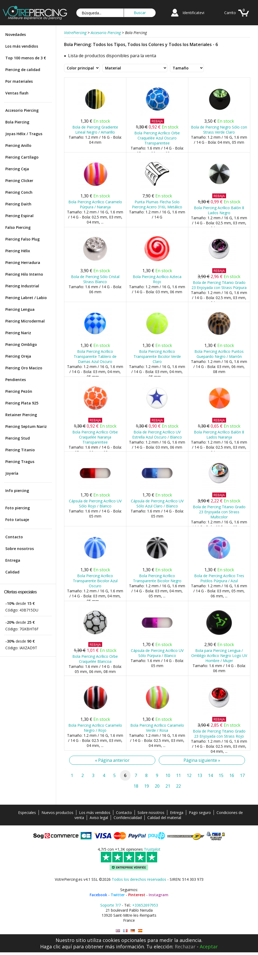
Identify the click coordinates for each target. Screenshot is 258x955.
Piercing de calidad (22, 69)
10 (167, 775)
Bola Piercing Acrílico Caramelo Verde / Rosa (157, 728)
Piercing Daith (18, 203)
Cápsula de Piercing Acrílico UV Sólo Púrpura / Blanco (157, 653)
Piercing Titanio (20, 449)
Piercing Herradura (22, 262)
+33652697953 (145, 905)
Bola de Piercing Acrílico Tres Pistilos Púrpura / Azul (219, 578)
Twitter (118, 894)
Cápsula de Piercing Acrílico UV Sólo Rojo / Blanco (95, 503)
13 (199, 775)
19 (146, 786)
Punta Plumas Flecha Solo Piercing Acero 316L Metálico (157, 204)
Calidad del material (164, 817)
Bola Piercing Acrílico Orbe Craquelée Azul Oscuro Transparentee (157, 138)
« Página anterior (112, 760)
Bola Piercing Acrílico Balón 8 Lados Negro (219, 210)
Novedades (15, 34)
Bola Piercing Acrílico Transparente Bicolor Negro (157, 578)
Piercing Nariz (18, 332)
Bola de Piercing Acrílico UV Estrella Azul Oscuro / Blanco (157, 434)
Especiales (27, 812)
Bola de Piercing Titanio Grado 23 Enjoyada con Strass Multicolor (219, 511)
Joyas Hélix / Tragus (23, 133)
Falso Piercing (18, 227)
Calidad (12, 571)
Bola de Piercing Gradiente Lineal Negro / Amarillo (95, 130)
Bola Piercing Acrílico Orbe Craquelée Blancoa (95, 659)
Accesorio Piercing (22, 110)
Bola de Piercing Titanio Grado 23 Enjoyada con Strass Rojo (219, 734)
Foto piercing (17, 507)
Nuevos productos (57, 812)
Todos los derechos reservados (139, 879)
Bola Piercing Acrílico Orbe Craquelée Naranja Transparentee (95, 437)
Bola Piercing (17, 122)
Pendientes (15, 379)
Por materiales (19, 81)
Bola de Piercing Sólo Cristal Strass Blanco (95, 279)
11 (178, 775)
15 (221, 775)
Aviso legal (99, 817)
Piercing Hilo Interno (24, 274)
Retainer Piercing (21, 414)
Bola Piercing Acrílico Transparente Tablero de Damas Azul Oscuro (95, 356)
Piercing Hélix (17, 250)
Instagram (158, 894)
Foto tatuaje (17, 519)
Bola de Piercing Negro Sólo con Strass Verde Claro (219, 130)
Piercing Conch (18, 192)
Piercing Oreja (18, 356)
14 (210, 775)
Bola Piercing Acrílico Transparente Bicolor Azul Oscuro (95, 580)
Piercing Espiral (19, 215)
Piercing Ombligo (21, 344)
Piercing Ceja (17, 168)
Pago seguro (200, 812)
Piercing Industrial (22, 285)
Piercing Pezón (18, 391)
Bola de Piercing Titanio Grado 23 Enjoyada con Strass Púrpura (219, 285)
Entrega (12, 560)
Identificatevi (193, 12)
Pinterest (136, 894)
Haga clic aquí (56, 946)
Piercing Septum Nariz (26, 426)
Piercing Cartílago (22, 157)
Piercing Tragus (19, 461)
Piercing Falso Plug (22, 239)
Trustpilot (152, 849)
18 (136, 786)
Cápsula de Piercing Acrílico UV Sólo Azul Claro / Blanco (157, 503)
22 (178, 786)
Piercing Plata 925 (21, 403)
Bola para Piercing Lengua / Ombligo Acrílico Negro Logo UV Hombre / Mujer (219, 655)
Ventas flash (16, 93)
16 (231, 775)
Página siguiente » (202, 760)
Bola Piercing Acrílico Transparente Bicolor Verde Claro (157, 356)
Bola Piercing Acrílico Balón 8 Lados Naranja (219, 434)
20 (157, 786)
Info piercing (17, 490)
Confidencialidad (128, 817)
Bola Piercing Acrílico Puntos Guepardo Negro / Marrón (219, 354)
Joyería (11, 473)
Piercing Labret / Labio (26, 297)
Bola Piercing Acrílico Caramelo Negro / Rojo (95, 728)
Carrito (230, 12)
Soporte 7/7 (110, 905)
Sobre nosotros (19, 548)
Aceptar (209, 946)
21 (167, 786)
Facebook (98, 894)
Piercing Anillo (18, 145)
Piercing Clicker (19, 180)
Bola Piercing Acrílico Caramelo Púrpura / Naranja (95, 204)
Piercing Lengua (20, 309)
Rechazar (185, 946)
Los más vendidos (21, 46)
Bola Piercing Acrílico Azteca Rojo (157, 279)
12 (189, 775)
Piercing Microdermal (25, 321)
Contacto (14, 536)
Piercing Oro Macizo (23, 367)
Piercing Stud (17, 438)
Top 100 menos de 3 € (25, 57)
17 (242, 775)
